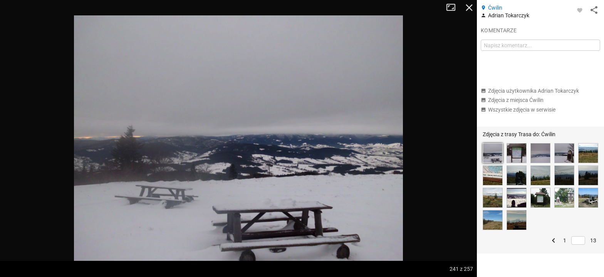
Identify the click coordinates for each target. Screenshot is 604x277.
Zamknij (469, 7)
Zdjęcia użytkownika (530, 91)
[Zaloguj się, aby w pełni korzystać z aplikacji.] (580, 10)
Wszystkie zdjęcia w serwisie (518, 110)
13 (593, 240)
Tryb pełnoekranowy (453, 7)
